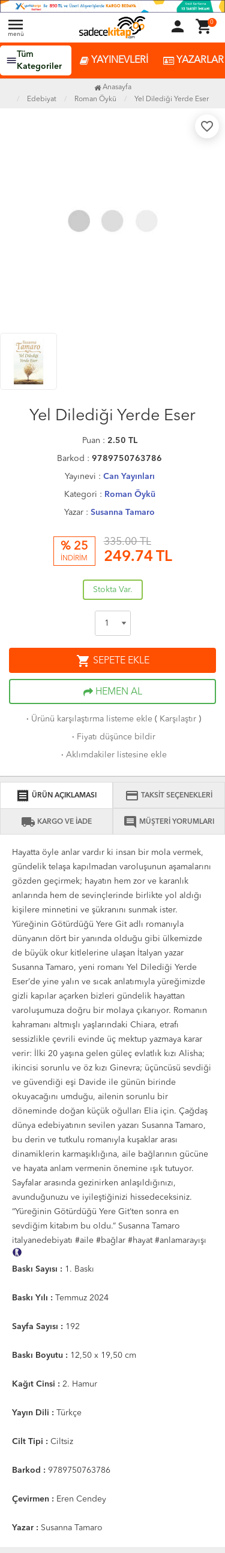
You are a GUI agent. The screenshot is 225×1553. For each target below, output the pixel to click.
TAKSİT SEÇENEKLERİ (168, 795)
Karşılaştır (178, 719)
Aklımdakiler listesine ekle (113, 755)
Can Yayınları (129, 476)
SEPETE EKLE (112, 661)
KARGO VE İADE (56, 822)
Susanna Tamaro (123, 512)
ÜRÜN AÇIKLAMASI (56, 795)
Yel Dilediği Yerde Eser (171, 99)
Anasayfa (112, 87)
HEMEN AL (112, 692)
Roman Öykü (129, 494)
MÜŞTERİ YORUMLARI (168, 822)
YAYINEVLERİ (114, 61)
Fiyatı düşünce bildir (112, 737)
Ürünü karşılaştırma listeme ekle (88, 719)
